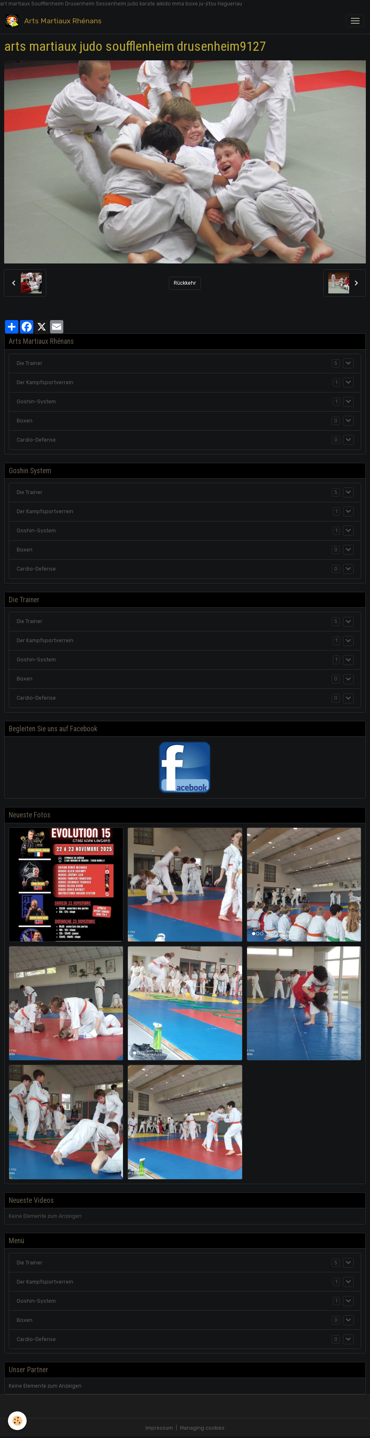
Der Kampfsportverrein (45, 382)
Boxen (24, 421)
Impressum (159, 1428)
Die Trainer (29, 363)
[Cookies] (17, 1420)
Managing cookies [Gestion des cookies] (202, 1428)
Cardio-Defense (36, 440)
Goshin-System (36, 402)
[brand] (55, 20)
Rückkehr (185, 283)
